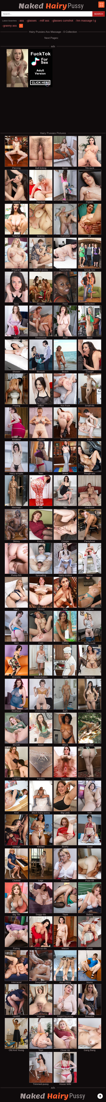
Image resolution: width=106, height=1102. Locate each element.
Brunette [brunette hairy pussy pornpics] (16, 661)
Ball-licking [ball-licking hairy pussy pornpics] (40, 152)
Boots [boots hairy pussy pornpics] (65, 152)
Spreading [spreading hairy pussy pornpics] (40, 559)
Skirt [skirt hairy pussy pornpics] (16, 627)
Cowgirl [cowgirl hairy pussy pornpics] (89, 356)
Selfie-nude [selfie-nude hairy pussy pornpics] (89, 627)
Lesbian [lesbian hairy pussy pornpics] (16, 763)
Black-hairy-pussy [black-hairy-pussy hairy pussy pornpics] (40, 797)
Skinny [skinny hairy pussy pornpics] (16, 525)
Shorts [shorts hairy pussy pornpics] (65, 627)
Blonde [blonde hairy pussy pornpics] (16, 729)
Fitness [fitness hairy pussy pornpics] (40, 593)
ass (22, 20)
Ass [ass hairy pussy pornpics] (40, 491)
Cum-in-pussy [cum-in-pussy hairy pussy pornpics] (40, 254)
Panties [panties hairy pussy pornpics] (40, 763)
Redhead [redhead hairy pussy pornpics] (16, 695)
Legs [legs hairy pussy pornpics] (40, 865)
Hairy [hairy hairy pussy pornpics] (16, 593)
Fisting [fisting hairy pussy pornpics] (16, 932)
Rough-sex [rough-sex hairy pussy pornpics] (89, 458)
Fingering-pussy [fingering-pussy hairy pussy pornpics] (65, 1000)
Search (98, 14)
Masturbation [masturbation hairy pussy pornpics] (40, 661)
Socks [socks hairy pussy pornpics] (65, 186)
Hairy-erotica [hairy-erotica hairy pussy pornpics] (65, 559)
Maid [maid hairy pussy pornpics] (65, 661)
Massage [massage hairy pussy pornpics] (16, 491)
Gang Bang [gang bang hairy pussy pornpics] (89, 1034)
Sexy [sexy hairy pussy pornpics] (16, 288)
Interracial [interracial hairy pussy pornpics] (16, 966)
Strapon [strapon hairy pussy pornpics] (40, 288)
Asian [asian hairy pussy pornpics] (40, 729)
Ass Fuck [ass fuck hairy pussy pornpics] (65, 390)
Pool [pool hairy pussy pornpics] (65, 322)
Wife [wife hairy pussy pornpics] (89, 797)
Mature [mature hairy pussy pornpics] (65, 932)
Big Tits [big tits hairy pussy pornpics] (16, 899)
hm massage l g (86, 20)
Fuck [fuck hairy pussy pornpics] (89, 424)
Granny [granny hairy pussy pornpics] (40, 220)
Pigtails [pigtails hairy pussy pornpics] (89, 186)
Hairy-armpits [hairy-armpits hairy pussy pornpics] (16, 458)
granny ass (10, 25)
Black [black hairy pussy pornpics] (65, 729)
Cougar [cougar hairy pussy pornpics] (65, 525)
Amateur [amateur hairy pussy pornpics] (16, 424)
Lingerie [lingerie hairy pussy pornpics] (89, 593)
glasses (32, 20)
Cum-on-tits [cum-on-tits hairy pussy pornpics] (40, 932)
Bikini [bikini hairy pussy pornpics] (89, 322)
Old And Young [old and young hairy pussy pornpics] (16, 1034)
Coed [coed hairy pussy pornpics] (89, 831)
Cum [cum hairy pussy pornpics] (40, 627)
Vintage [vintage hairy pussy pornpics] (16, 831)
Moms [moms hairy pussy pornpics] (89, 966)
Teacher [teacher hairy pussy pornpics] (16, 220)
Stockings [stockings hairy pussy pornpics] (89, 661)
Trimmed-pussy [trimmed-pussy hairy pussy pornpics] (40, 1068)
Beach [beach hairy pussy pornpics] (65, 356)
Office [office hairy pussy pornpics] (40, 390)
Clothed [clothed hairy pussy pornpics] (16, 865)
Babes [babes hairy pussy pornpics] (89, 899)
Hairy (51, 6)
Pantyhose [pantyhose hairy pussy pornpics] (89, 525)
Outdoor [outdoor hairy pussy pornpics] (89, 729)
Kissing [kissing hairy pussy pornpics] (16, 186)
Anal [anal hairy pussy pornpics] (16, 797)
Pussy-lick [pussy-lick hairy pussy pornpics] (16, 559)
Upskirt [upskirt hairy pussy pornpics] (16, 1000)
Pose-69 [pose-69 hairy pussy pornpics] (89, 865)
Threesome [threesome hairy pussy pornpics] (40, 322)
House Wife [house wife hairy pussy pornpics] (65, 1068)
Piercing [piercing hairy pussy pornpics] (16, 152)
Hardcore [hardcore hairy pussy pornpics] (89, 491)
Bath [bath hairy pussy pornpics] (65, 695)
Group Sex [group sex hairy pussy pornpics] (89, 254)
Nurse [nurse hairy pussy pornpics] (89, 559)
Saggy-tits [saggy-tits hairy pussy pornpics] (40, 899)
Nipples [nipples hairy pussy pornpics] (40, 424)
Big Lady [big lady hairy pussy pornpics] (65, 797)
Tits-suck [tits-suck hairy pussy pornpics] (89, 152)
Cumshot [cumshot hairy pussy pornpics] (65, 220)
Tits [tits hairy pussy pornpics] (65, 491)
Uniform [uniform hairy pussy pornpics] (89, 763)
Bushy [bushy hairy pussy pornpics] (65, 831)
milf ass (44, 20)
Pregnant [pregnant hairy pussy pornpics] (16, 254)
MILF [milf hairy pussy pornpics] (16, 322)
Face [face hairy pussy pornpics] (65, 288)
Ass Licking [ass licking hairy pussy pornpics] (65, 966)
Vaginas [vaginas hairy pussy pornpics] (40, 1000)
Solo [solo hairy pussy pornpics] (65, 593)
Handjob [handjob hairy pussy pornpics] (40, 186)
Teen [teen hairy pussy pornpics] (40, 458)
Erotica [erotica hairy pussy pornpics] (40, 525)
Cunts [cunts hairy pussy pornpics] (89, 932)
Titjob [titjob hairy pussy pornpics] (65, 899)
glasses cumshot (63, 20)
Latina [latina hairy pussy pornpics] (89, 695)
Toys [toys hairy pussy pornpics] (40, 1034)
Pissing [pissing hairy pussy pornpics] (16, 390)
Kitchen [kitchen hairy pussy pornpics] (40, 831)
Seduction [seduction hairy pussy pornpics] (89, 288)
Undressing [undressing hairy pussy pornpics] (40, 695)
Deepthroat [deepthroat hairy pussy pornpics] (40, 966)
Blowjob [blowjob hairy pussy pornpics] (40, 356)
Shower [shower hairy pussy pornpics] (16, 356)
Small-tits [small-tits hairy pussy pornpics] (89, 390)
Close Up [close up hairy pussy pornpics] (65, 1034)
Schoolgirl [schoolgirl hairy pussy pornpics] (65, 424)
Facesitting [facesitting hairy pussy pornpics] (65, 254)
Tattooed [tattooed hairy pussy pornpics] (65, 763)
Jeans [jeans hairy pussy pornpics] (65, 458)
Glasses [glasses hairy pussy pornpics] (65, 865)
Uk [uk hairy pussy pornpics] (89, 220)
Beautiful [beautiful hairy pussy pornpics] (89, 1000)
